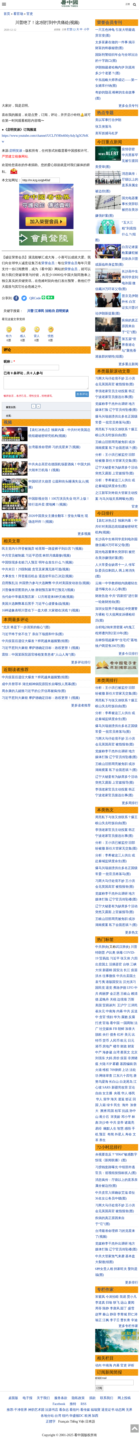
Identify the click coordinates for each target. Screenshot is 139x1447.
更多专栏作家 (128, 1326)
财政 (123, 1046)
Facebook (58, 1404)
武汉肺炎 (122, 947)
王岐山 (125, 993)
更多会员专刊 (128, 106)
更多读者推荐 (81, 707)
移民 (132, 1093)
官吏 (29, 14)
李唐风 (115, 1308)
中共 (127, 1011)
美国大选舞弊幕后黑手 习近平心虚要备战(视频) (36, 606)
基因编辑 (126, 1064)
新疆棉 (107, 970)
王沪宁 (122, 1005)
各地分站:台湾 (51, 1415)
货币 (105, 1040)
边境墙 (122, 999)
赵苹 (98, 1314)
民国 (110, 1111)
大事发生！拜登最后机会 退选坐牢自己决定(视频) (37, 578)
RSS (83, 1404)
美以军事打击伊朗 (108, 120)
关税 (113, 999)
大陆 (102, 1064)
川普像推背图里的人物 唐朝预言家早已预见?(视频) (38, 592)
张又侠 (125, 958)
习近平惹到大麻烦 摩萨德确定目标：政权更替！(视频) (41, 650)
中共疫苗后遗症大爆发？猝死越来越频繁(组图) (35, 643)
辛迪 (134, 1320)
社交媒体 (105, 1029)
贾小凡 (132, 1297)
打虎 (98, 1023)
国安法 (118, 970)
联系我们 (106, 1398)
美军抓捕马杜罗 (106, 133)
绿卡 (110, 1105)
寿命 (128, 1134)
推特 (73, 1404)
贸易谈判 (109, 1005)
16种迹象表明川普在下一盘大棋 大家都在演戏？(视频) (41, 612)
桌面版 (13, 1398)
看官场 (18, 14)
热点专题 (105, 112)
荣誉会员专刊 (109, 22)
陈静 (105, 1308)
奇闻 (110, 1134)
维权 (105, 1070)
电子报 (27, 1398)
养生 (102, 1140)
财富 (131, 1046)
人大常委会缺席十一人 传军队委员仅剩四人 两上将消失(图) (115, 570)
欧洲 (88, 1415)
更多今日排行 (128, 653)
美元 (128, 1034)
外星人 (120, 1134)
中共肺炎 (101, 947)
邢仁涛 (133, 1314)
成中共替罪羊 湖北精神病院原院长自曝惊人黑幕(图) (39, 686)
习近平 (115, 958)
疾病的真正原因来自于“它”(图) (130, 326)
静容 (113, 1314)
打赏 (69, 29)
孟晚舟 (104, 999)
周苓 (98, 1308)
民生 (117, 1105)
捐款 (92, 1398)
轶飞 (116, 1302)
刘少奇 (104, 1122)
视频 (8, 424)
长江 (127, 970)
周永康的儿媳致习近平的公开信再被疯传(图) (34, 693)
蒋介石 (104, 1117)
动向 (98, 1365)
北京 (134, 1052)
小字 (86, 29)
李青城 (122, 1314)
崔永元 (100, 1011)
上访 (125, 1070)
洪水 (98, 976)
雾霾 (115, 1064)
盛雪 (131, 1308)
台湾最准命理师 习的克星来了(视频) (54, 449)
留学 (106, 1099)
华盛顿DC (76, 1415)
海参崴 (107, 1052)
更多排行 (131, 1282)
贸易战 (104, 958)
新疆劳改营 (119, 1087)
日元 (131, 1040)
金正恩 (115, 993)
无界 (129, 1410)
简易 (123, 1297)
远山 (123, 1302)
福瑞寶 (95, 1410)
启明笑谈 (15, 150)
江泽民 (133, 1005)
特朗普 (100, 952)
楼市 (116, 1046)
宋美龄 (115, 1117)
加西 (95, 1415)
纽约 (65, 1415)
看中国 (115, 1023)
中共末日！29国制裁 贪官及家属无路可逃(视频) (36, 571)
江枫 (105, 1320)
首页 (7, 14)
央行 (105, 1034)
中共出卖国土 (126, 976)
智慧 (120, 1128)
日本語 (90, 1421)
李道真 (100, 1302)
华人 (124, 1093)
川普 (134, 947)
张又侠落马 (103, 126)
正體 (127, 4)
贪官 (102, 1017)
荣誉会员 (47, 263)
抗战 (125, 1111)
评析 (131, 1365)
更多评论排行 (81, 664)
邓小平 (126, 1117)
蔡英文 (125, 1052)
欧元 (123, 1040)
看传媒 (85, 1410)
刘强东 (100, 1058)
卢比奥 (110, 952)
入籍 (102, 1105)
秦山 (105, 1314)
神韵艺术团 (36, 1410)
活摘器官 (115, 964)
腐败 (124, 1017)
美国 (98, 1005)
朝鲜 (121, 1029)
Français (63, 1421)
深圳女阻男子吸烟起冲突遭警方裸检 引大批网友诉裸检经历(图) (116, 614)
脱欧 (98, 1034)
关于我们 (43, 1398)
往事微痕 (108, 976)
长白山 (114, 1081)
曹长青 (125, 1320)
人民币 (115, 1040)
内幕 (119, 1011)
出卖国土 (101, 964)
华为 (117, 1017)
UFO (130, 987)
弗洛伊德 (119, 987)
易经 (99, 1128)
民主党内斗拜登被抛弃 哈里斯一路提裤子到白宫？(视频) (42, 551)
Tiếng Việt (77, 1421)
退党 (109, 987)
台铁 (126, 964)
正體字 (51, 1421)
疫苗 (134, 970)
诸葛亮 (129, 1122)
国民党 (100, 987)
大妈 (109, 1058)
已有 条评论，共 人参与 (23, 373)
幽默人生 (109, 1128)
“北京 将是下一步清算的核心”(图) (26, 629)
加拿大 (130, 1029)
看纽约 (74, 1410)
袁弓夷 (100, 982)
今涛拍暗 (112, 1297)
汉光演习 (129, 982)
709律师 (115, 1070)
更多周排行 (130, 803)
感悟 (128, 1128)
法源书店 (51, 1410)
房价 (116, 1058)
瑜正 (98, 1320)
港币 (98, 1046)
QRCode (35, 298)
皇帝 (120, 1122)
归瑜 (109, 1302)
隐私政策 (78, 1398)
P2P (109, 1064)
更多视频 (84, 536)
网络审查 (105, 1075)
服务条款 (60, 1398)
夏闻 (131, 1302)
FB (115, 1029)
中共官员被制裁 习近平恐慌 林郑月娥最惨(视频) (36, 557)
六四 (134, 958)
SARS (106, 1087)
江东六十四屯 (123, 1075)
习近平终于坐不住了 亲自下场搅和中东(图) (33, 636)
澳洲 (103, 1111)
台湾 (116, 1052)
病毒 (119, 952)
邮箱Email (101, 1378)
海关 (114, 1099)
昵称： (9, 361)
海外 (125, 1105)
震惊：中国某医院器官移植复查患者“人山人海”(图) (38, 657)
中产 (98, 1052)
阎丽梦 (104, 993)
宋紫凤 (100, 1297)
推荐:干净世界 (17, 1410)
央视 (117, 1093)
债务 (113, 1034)
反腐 (132, 1017)
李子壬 (115, 1320)
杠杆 (120, 1034)
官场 (105, 1023)
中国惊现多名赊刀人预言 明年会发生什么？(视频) (37, 564)
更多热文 (131, 932)
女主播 (107, 1093)
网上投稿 (124, 1398)
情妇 (110, 1017)
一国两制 (126, 1023)
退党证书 (107, 1410)
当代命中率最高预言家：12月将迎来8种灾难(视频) (38, 599)
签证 (128, 1099)
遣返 (121, 1099)
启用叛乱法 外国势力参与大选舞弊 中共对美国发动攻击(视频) (46, 585)
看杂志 (64, 1410)
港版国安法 (114, 982)
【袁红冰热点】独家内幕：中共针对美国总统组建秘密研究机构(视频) (116, 526)
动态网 (120, 1410)
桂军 (118, 1111)
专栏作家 (105, 1289)
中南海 (110, 1011)
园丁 (123, 1308)
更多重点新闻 (128, 364)
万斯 (131, 999)
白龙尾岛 (126, 1081)
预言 (103, 1134)
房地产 (107, 1046)
